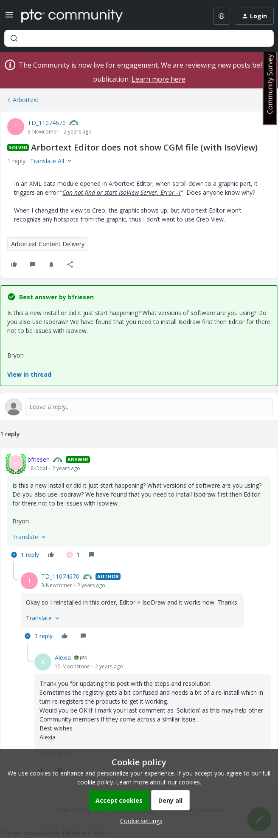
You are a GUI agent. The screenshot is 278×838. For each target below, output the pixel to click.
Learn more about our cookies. (158, 782)
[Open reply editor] (139, 406)
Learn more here (158, 79)
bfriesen (39, 459)
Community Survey (270, 84)
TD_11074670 (47, 123)
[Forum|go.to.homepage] (72, 16)
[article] (139, 508)
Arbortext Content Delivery (47, 244)
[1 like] (73, 554)
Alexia (63, 657)
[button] (9, 18)
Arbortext (26, 100)
